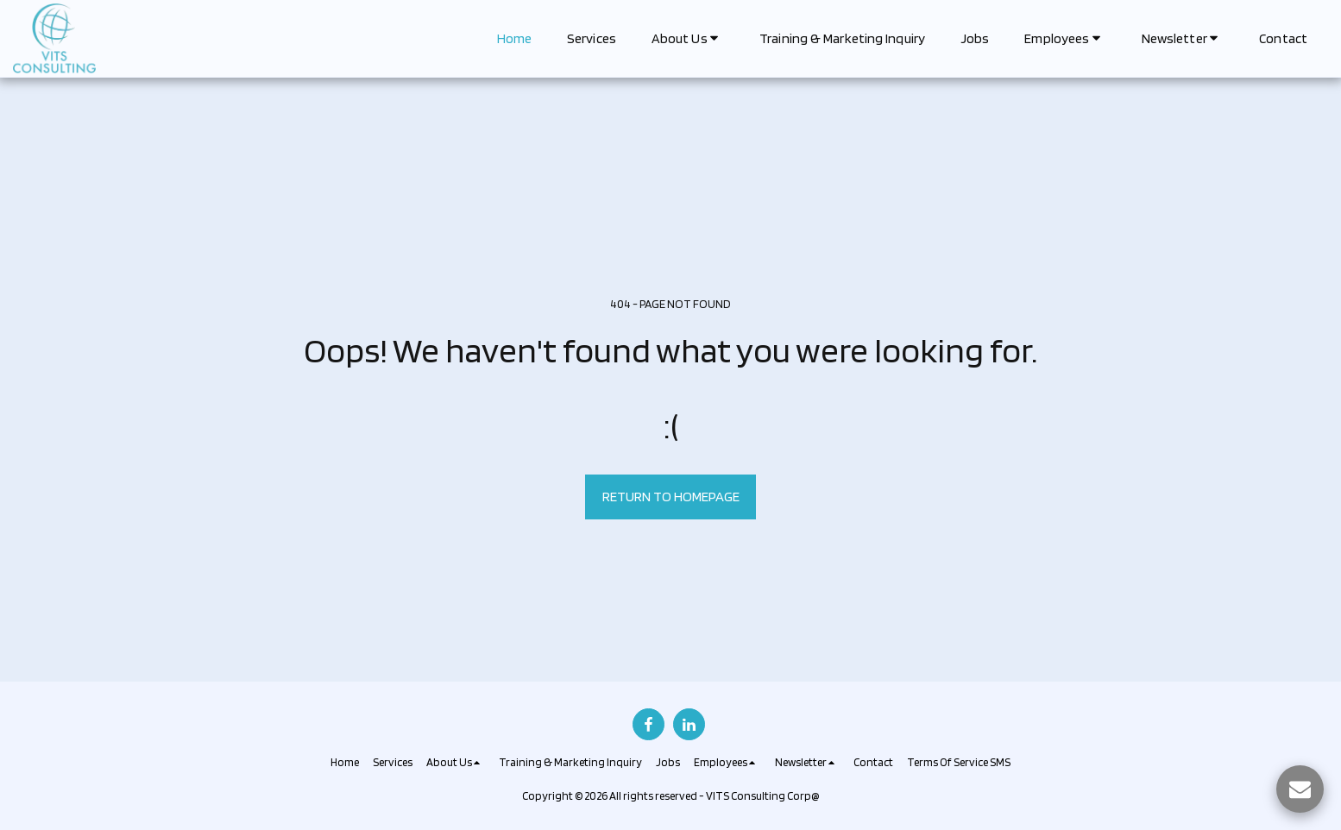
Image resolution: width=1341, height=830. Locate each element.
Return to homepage (671, 496)
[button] (688, 38)
